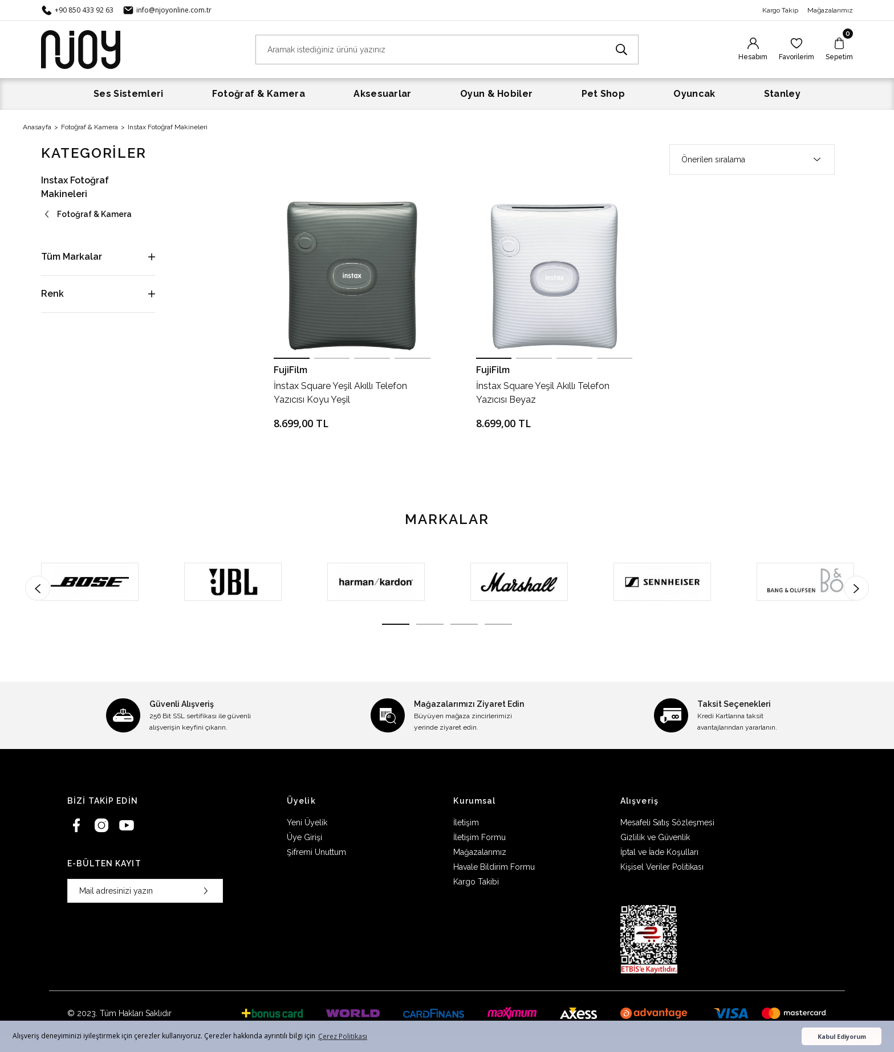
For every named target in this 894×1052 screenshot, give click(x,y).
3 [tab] (464, 624)
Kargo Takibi (476, 881)
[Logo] (80, 49)
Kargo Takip (780, 10)
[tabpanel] (89, 582)
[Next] (856, 587)
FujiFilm (290, 370)
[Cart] (839, 49)
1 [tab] (395, 624)
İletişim (466, 822)
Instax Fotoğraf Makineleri (168, 127)
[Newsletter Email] (145, 891)
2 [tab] (430, 624)
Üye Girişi (304, 837)
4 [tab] (498, 624)
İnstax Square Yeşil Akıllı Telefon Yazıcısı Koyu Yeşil (340, 392)
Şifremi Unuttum (316, 852)
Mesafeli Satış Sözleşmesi (667, 822)
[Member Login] (752, 49)
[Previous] (37, 587)
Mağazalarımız (830, 10)
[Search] (447, 49)
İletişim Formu (479, 837)
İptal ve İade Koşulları (659, 852)
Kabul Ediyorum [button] (842, 1036)
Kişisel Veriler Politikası (662, 866)
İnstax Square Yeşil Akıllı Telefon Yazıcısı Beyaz (542, 392)
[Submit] (206, 891)
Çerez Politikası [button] (342, 1036)
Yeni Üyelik (307, 822)
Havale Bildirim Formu (494, 866)
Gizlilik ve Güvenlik (655, 837)
